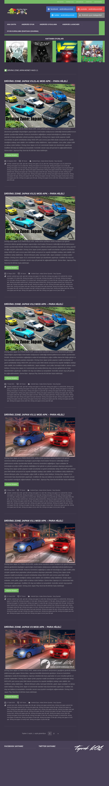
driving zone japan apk (21, 171)
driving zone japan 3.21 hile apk (51, 276)
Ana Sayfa (11, 24)
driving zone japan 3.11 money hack (25, 493)
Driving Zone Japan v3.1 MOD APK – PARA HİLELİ (34, 516)
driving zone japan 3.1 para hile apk (37, 598)
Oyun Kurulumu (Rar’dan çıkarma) (22, 31)
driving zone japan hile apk (60, 284)
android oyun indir (17, 163)
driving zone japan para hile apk (28, 176)
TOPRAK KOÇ (67, 1)
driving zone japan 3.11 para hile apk (47, 493)
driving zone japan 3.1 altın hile (37, 594)
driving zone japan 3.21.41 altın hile (38, 163)
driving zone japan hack (23, 173)
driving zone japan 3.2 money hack (17, 388)
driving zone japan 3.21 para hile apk (47, 278)
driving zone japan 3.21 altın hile (37, 274)
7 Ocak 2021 (10, 381)
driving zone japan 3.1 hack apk (28, 596)
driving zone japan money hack (60, 175)
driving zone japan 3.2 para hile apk (37, 388)
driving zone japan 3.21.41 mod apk (17, 167)
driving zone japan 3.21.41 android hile (60, 163)
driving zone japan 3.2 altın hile (37, 384)
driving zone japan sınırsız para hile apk (53, 288)
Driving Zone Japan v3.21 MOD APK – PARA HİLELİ (34, 192)
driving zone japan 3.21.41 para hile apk (62, 167)
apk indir (25, 163)
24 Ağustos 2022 (12, 161)
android (9, 163)
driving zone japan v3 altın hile (38, 709)
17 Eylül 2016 (11, 696)
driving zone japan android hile (53, 169)
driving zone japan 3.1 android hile (56, 594)
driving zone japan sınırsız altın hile (48, 176)
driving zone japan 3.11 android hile (57, 489)
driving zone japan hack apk (39, 173)
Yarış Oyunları (58, 161)
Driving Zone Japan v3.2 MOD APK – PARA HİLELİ (34, 301)
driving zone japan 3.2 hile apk (46, 386)
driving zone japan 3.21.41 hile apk (60, 165)
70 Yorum (22, 486)
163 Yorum (22, 381)
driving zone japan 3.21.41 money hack (39, 167)
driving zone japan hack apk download (58, 173)
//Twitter (88, 1)
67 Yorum (23, 591)
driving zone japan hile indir (26, 175)
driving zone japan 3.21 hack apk (32, 276)
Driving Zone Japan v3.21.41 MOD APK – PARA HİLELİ (36, 81)
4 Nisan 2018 (11, 486)
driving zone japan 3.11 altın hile (37, 489)
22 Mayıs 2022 (11, 272)
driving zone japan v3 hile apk (48, 710)
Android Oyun (28, 24)
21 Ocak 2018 (11, 591)
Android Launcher (70, 24)
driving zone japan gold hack (57, 282)
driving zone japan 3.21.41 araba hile (17, 165)
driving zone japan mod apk (42, 175)
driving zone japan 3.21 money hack (25, 278)
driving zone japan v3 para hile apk (40, 712)
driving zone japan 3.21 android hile (57, 274)
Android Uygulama (48, 24)
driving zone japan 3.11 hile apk (51, 491)
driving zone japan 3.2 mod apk (64, 386)
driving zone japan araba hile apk (37, 171)
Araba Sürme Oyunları (47, 161)
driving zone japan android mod (55, 280)
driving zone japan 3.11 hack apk (32, 491)
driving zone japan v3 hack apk (30, 710)
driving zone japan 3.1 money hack (17, 598)
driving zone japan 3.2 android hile (56, 384)
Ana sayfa (57, 1)
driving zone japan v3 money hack (19, 712)
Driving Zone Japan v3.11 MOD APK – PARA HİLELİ (34, 411)
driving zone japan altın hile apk (16, 169)
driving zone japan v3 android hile (57, 709)
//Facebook (78, 1)
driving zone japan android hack (35, 169)
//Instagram (97, 1)
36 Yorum (24, 161)
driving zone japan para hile (61, 286)
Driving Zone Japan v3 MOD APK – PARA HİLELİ (33, 621)
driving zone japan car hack (55, 171)
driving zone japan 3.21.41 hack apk (39, 165)
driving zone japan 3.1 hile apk (46, 596)
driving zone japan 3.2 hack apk (28, 386)
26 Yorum (23, 272)
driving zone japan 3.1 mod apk (64, 596)
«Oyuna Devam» (11, 155)
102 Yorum (23, 696)
